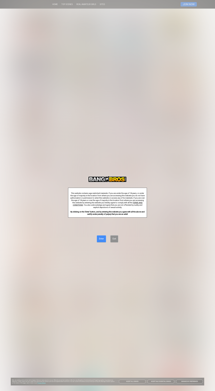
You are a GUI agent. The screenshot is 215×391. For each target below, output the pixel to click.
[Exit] (114, 238)
